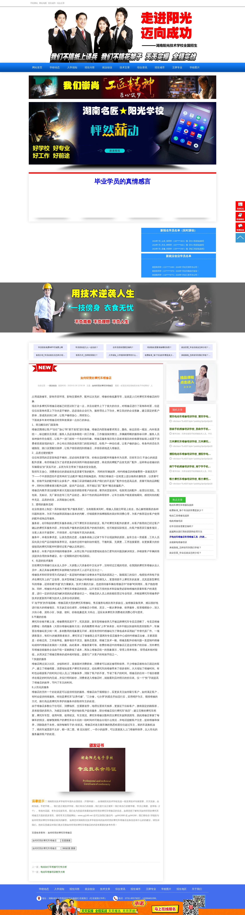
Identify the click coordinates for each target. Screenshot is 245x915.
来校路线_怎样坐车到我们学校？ (185, 547)
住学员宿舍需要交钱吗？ (123, 347)
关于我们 (197, 889)
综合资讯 (142, 67)
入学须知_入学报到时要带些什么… (123, 355)
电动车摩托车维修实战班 (181, 505)
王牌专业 (177, 67)
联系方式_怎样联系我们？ (87, 355)
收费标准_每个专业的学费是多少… (159, 355)
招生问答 (90, 67)
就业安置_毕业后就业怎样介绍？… (195, 347)
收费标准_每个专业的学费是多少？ (186, 510)
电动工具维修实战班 (179, 515)
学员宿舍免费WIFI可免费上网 (50, 347)
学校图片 (195, 67)
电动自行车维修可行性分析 (54, 867)
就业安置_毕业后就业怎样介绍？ (185, 553)
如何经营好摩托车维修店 (102, 386)
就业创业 (107, 67)
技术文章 (125, 67)
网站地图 (43, 3)
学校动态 (55, 67)
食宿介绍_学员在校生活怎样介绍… (50, 355)
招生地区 (182, 889)
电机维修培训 (175, 521)
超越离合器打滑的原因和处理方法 (185, 531)
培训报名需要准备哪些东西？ (159, 347)
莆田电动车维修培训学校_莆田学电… (190, 416)
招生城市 (52, 3)
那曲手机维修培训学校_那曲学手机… (190, 429)
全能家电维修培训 (178, 542)
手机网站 (34, 3)
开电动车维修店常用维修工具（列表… (188, 537)
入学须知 (72, 67)
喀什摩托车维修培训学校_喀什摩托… (190, 479)
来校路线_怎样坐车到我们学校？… (195, 355)
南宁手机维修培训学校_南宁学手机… (190, 466)
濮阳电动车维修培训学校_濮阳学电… (190, 454)
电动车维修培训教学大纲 (53, 872)
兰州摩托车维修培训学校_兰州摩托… (190, 441)
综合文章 (61, 3)
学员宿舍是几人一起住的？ (86, 347)
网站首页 (37, 67)
